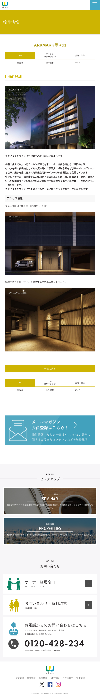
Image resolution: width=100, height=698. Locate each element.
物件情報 (55, 678)
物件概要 (50, 63)
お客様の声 (67, 678)
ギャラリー (80, 63)
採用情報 (80, 678)
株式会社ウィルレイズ (5, 5)
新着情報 (43, 678)
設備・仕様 (80, 55)
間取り (20, 63)
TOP (20, 55)
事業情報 (31, 678)
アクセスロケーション (50, 55)
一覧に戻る (50, 368)
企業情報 (19, 678)
